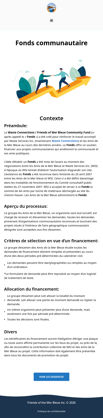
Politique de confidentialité (52, 411)
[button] (51, 20)
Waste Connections (65, 141)
